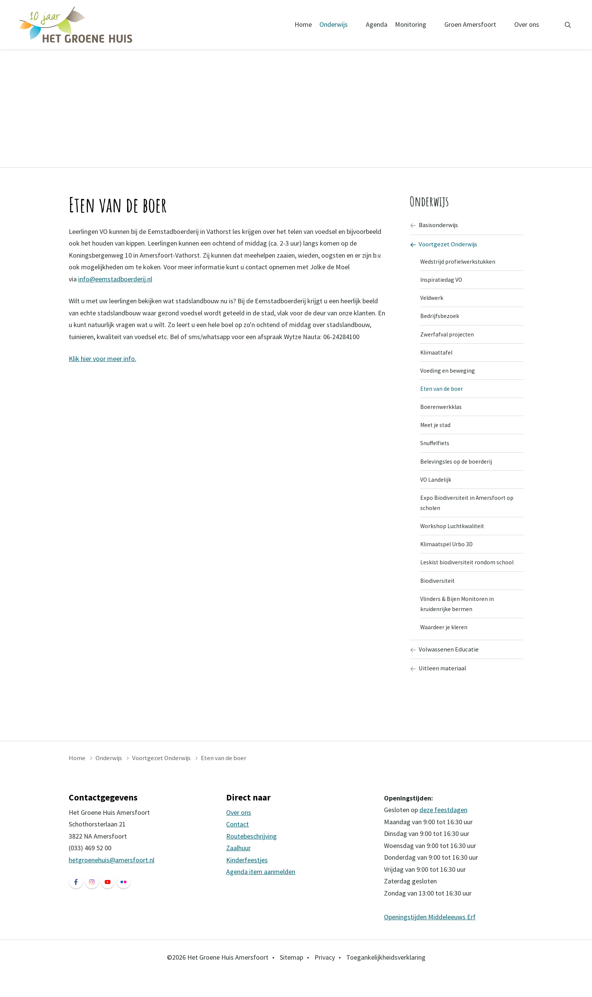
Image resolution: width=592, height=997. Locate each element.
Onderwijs (333, 24)
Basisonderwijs (435, 225)
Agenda (376, 24)
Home (303, 24)
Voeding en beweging (449, 377)
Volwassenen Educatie (446, 670)
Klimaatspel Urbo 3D (448, 560)
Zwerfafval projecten (448, 339)
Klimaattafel (437, 359)
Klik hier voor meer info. (102, 358)
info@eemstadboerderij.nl (115, 279)
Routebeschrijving (251, 858)
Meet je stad (436, 434)
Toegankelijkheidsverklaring (386, 979)
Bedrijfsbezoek (440, 320)
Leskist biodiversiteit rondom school (469, 579)
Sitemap (291, 979)
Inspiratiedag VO (442, 282)
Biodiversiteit (438, 598)
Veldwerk (433, 302)
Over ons (526, 24)
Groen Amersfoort (470, 24)
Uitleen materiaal (439, 690)
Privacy (324, 979)
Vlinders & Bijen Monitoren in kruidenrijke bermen (458, 622)
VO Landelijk (436, 492)
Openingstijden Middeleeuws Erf (430, 939)
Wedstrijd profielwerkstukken (460, 264)
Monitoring (410, 24)
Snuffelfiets (436, 454)
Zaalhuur (238, 870)
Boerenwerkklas (442, 416)
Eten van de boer (443, 397)
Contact (237, 846)
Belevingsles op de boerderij (458, 473)
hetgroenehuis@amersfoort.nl (111, 882)
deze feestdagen (443, 832)
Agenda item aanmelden (260, 894)
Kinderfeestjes (247, 882)
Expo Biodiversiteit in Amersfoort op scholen (468, 516)
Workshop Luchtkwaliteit (454, 541)
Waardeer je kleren (445, 647)
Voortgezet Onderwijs (445, 245)
